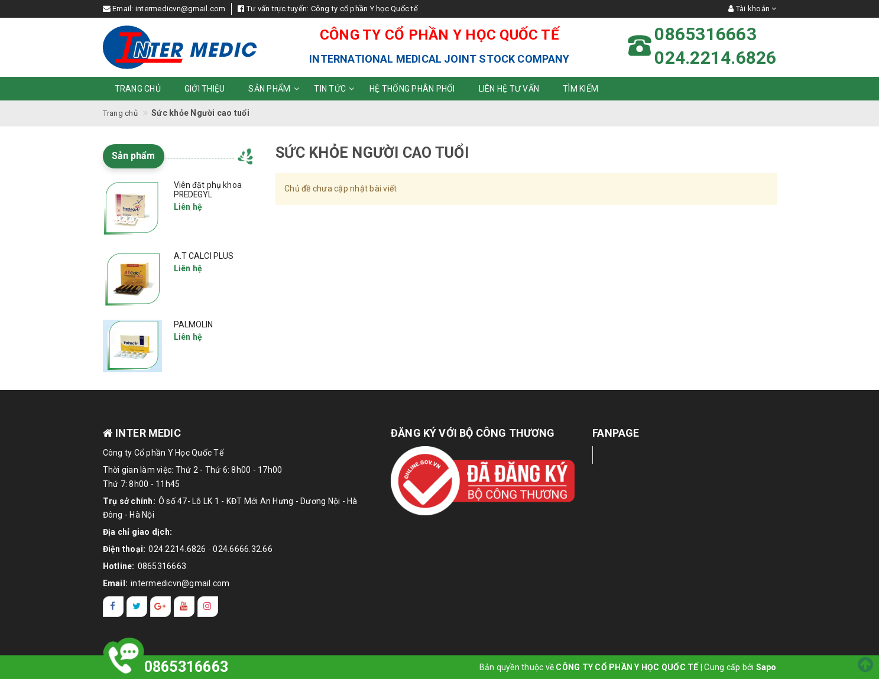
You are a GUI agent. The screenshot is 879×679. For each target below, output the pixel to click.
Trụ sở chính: (129, 501)
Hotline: (119, 566)
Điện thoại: (124, 549)
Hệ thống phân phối (412, 88)
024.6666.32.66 (243, 549)
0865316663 (162, 566)
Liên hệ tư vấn (509, 88)
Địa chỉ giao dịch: (138, 532)
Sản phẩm (275, 88)
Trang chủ (138, 88)
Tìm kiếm (580, 88)
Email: (115, 583)
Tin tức (336, 88)
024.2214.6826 (177, 549)
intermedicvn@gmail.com (180, 8)
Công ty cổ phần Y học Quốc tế (364, 8)
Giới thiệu (204, 88)
